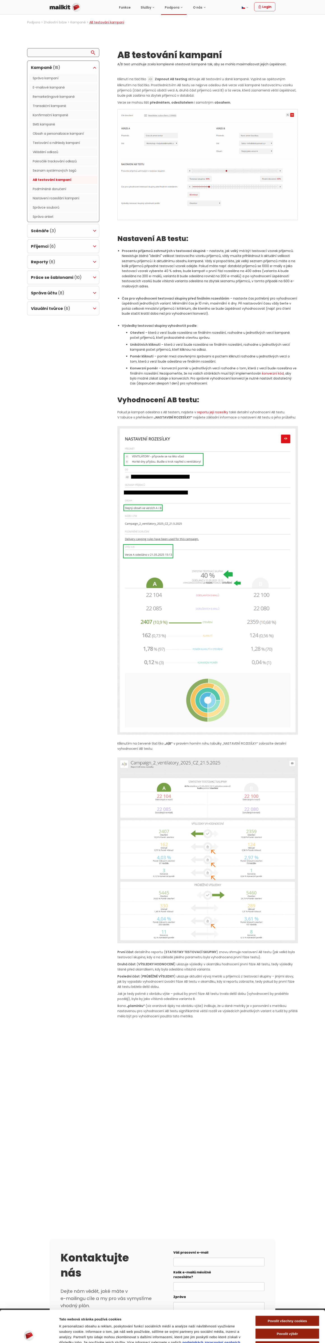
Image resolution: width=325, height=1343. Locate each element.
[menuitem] (125, 7)
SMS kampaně (44, 124)
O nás (197, 7)
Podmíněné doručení (49, 189)
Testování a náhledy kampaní (56, 143)
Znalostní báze (55, 22)
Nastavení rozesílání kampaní (56, 198)
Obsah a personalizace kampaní (58, 133)
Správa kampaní (45, 78)
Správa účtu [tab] (47, 293)
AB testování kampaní (52, 179)
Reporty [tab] (43, 262)
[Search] (94, 51)
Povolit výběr (287, 1302)
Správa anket (43, 216)
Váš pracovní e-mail (190, 1252)
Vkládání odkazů (45, 152)
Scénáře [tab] (43, 231)
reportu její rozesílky (212, 412)
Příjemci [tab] (43, 246)
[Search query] (63, 52)
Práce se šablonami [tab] (56, 277)
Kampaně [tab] (45, 67)
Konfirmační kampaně (50, 115)
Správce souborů (46, 207)
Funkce (125, 7)
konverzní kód (273, 373)
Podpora (172, 7)
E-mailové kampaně (49, 87)
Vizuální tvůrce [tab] (50, 308)
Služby (146, 7)
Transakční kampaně (49, 106)
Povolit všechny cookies (287, 1289)
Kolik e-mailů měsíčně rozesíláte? (192, 1274)
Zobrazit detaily (244, 1334)
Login (265, 7)
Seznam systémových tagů (54, 170)
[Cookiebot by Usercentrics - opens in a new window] (29, 1334)
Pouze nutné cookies (287, 1314)
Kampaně (78, 22)
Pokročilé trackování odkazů (55, 161)
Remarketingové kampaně (54, 96)
